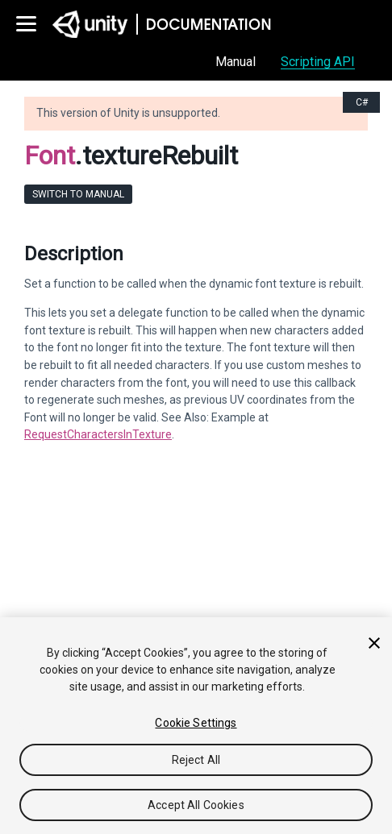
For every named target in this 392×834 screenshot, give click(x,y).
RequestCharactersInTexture (98, 434)
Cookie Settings (195, 722)
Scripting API (318, 61)
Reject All (196, 759)
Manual (235, 61)
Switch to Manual (78, 194)
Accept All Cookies (196, 805)
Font (49, 155)
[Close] (374, 643)
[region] (196, 725)
